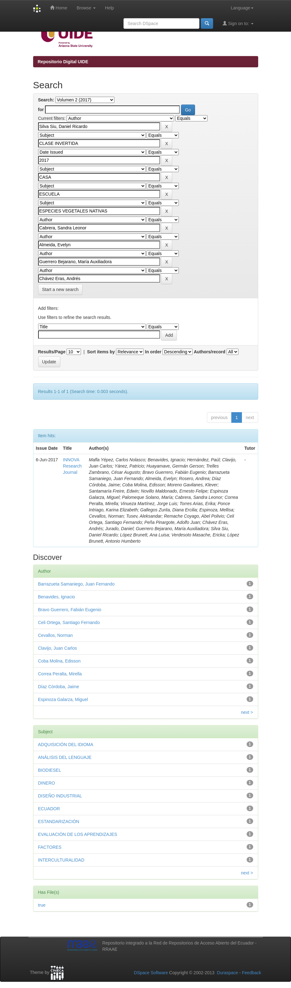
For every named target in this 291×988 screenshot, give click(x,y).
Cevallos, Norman (55, 635)
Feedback (251, 972)
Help (109, 7)
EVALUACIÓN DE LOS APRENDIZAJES (77, 834)
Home (58, 7)
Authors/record (209, 351)
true (42, 905)
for (41, 109)
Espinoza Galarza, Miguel (63, 699)
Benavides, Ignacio (56, 596)
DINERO (46, 783)
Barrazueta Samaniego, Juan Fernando (76, 583)
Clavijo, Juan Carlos (57, 648)
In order (153, 351)
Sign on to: (238, 23)
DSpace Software (151, 972)
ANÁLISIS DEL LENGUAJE (65, 757)
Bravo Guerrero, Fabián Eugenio (69, 609)
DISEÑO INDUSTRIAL (60, 795)
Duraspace (227, 972)
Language (242, 7)
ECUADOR (49, 808)
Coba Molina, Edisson (59, 660)
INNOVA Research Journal (72, 466)
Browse (86, 7)
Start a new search (60, 289)
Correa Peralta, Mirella (60, 673)
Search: (46, 99)
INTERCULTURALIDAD (61, 860)
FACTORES (50, 847)
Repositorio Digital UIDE (63, 61)
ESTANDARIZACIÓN (58, 821)
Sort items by (101, 351)
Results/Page (52, 351)
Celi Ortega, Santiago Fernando (69, 622)
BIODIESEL (49, 770)
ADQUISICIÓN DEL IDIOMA (65, 744)
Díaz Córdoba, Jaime (58, 686)
